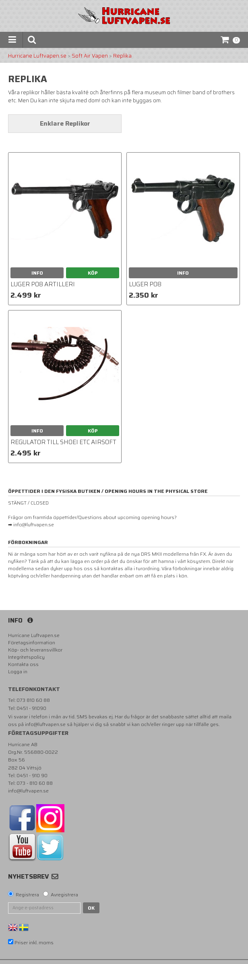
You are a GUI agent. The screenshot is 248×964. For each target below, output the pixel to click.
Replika (122, 56)
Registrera (27, 894)
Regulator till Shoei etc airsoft (63, 442)
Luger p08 (145, 284)
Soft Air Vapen (90, 56)
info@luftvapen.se (45, 724)
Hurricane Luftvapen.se (37, 56)
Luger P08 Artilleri (42, 284)
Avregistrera (64, 894)
